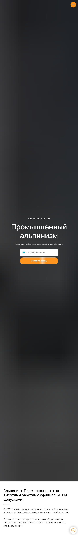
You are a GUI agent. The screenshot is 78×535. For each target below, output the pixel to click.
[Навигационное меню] (73, 4)
